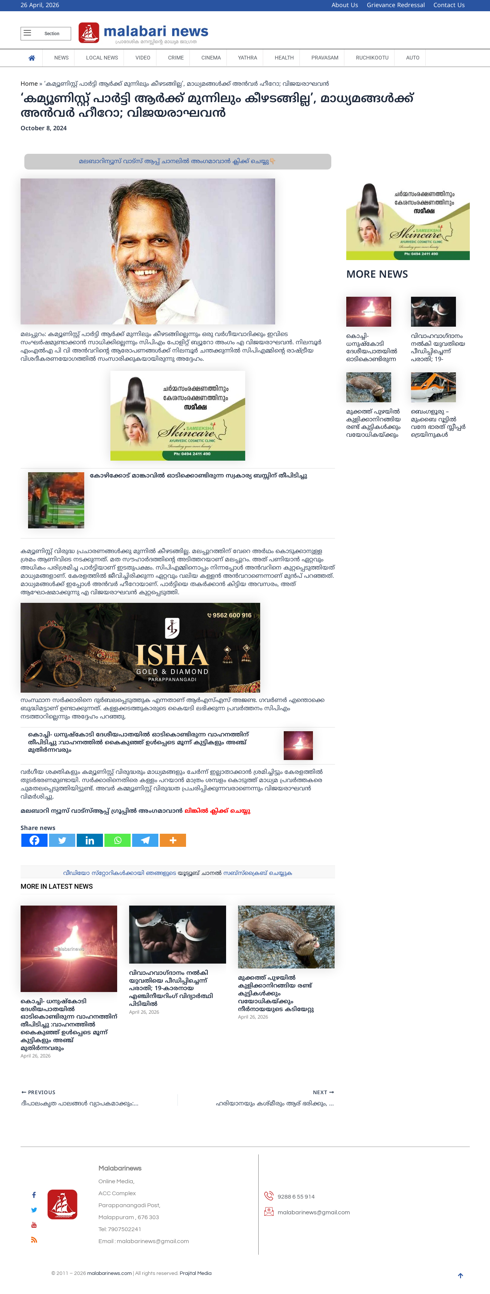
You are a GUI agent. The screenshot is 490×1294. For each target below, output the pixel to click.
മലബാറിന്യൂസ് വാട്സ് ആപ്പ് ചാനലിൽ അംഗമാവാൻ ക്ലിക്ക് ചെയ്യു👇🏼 (177, 161)
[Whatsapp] (117, 840)
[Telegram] (145, 840)
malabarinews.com (109, 1273)
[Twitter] (62, 840)
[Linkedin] (90, 840)
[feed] (34, 1241)
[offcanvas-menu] (27, 33)
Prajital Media (195, 1273)
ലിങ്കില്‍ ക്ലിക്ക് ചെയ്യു (217, 811)
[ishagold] (140, 647)
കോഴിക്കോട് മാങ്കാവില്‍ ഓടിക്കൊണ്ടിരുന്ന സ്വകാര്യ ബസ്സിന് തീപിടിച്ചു (198, 476)
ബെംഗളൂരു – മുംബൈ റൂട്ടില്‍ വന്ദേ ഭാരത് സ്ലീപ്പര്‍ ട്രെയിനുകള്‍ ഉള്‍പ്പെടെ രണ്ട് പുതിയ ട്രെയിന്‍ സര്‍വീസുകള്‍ (438, 435)
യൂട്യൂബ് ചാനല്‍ (200, 873)
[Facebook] (34, 840)
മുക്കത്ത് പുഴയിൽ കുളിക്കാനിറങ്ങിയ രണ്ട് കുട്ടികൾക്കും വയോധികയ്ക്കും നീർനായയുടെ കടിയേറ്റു (276, 993)
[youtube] (34, 1226)
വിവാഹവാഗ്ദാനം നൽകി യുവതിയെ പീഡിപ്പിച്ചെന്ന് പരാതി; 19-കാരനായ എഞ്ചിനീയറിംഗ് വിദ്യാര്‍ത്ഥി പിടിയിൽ (171, 989)
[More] (173, 840)
